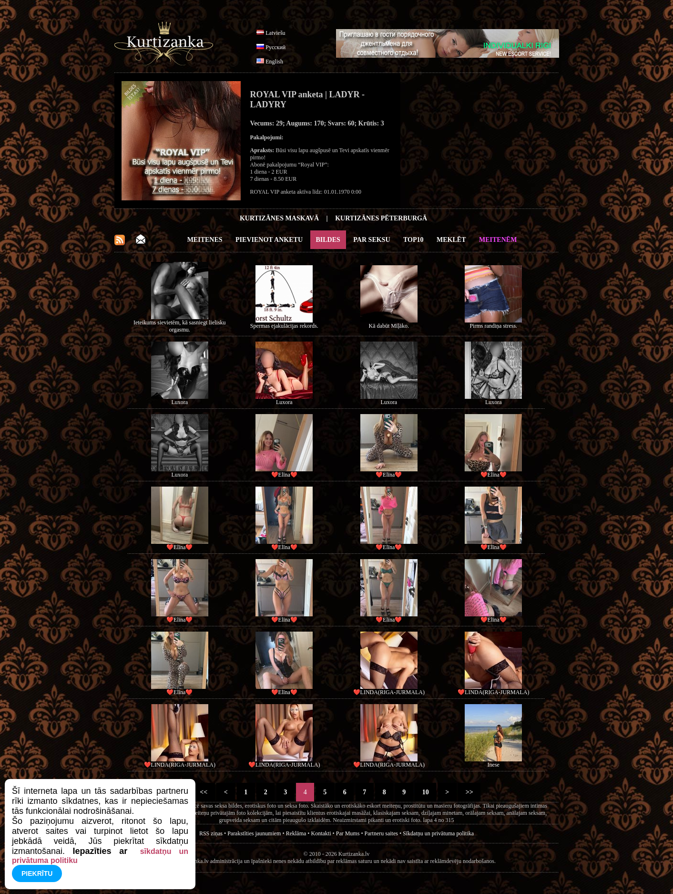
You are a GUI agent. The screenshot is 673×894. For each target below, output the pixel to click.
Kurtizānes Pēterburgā (381, 218)
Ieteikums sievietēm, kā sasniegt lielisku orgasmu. (179, 326)
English (274, 61)
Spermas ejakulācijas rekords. (284, 325)
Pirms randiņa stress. (493, 325)
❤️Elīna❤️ (284, 474)
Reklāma (296, 833)
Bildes (328, 239)
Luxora (179, 402)
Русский (275, 47)
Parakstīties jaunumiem (254, 833)
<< (203, 792)
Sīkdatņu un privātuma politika (438, 833)
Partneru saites (381, 833)
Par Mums (348, 833)
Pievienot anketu (269, 239)
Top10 (413, 239)
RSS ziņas (211, 833)
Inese (494, 764)
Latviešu (275, 33)
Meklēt (451, 239)
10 (425, 792)
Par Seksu (371, 239)
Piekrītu (36, 873)
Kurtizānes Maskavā (279, 218)
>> (469, 792)
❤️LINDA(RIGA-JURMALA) (389, 692)
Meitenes (205, 239)
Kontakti (321, 833)
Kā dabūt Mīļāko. (389, 325)
